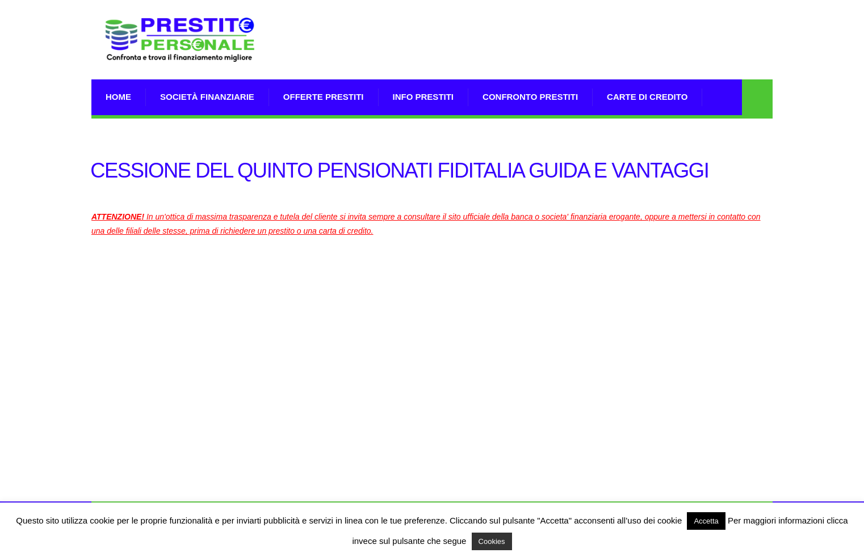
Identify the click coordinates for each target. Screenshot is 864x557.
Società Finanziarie (207, 97)
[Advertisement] (566, 53)
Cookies (492, 541)
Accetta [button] (706, 521)
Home (118, 97)
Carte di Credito (647, 97)
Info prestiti (423, 97)
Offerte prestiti (323, 97)
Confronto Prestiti (530, 97)
